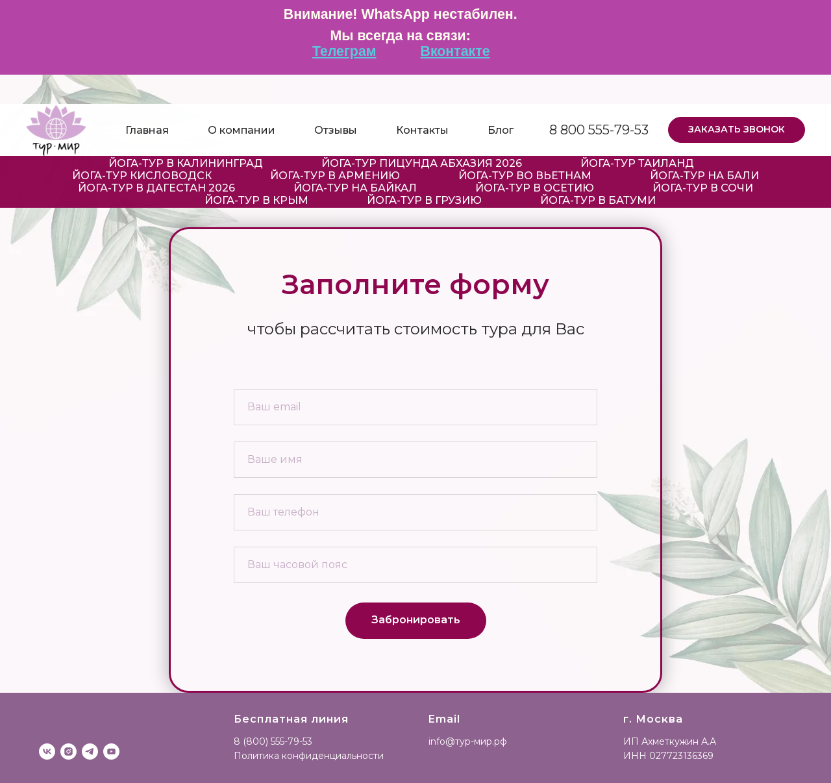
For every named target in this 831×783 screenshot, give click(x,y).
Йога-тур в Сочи (702, 188)
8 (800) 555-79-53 (273, 741)
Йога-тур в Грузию (424, 200)
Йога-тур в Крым (256, 200)
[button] (736, 130)
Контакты (422, 130)
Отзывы (335, 130)
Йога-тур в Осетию (534, 188)
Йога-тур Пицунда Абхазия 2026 (421, 163)
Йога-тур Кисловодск (142, 175)
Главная (147, 130)
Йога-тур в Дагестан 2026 (156, 188)
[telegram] (90, 751)
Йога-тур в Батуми (598, 200)
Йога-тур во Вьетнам (524, 175)
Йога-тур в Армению (335, 175)
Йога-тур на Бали (704, 175)
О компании (241, 130)
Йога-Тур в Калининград (185, 163)
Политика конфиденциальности (309, 756)
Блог (501, 130)
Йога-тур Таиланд (637, 163)
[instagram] (68, 751)
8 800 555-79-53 (599, 130)
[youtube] (111, 751)
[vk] (47, 751)
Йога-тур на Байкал (355, 188)
